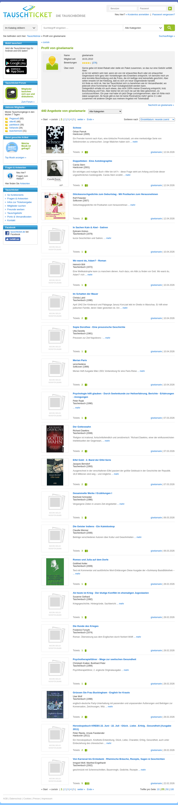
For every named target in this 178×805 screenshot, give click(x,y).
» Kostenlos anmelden (137, 14)
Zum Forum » (28, 102)
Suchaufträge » (167, 36)
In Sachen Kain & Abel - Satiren (90, 227)
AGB (5, 798)
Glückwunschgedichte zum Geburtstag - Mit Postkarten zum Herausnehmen (115, 194)
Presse (36, 798)
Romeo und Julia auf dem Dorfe (90, 559)
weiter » (81, 119)
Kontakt (11, 220)
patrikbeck (14, 124)
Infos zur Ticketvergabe (19, 202)
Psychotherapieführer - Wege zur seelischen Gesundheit (104, 659)
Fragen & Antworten (17, 198)
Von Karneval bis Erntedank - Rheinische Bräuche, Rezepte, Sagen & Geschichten (119, 759)
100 (172, 789)
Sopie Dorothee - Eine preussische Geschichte (99, 327)
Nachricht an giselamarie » (161, 105)
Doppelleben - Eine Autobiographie (92, 161)
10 (158, 789)
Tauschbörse (34, 36)
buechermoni (15, 131)
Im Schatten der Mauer (85, 293)
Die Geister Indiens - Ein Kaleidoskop (94, 526)
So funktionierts (15, 195)
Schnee (77, 127)
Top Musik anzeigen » (15, 157)
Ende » (90, 119)
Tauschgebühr (14, 213)
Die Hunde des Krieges (86, 626)
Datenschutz (15, 798)
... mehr (134, 142)
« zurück (45, 42)
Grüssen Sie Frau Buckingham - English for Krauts (101, 692)
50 (167, 789)
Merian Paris (80, 360)
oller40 (12, 121)
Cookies (27, 798)
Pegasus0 (14, 118)
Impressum (47, 798)
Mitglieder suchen (16, 205)
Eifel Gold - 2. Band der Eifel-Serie (92, 460)
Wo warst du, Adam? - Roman (89, 260)
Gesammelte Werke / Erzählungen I (92, 493)
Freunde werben (16, 209)
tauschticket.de (18, 232)
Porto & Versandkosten (19, 216)
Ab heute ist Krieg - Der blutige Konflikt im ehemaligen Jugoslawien (111, 592)
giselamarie (156, 152)
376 (94, 63)
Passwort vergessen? (163, 14)
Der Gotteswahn (82, 426)
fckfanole (13, 128)
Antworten (25, 183)
